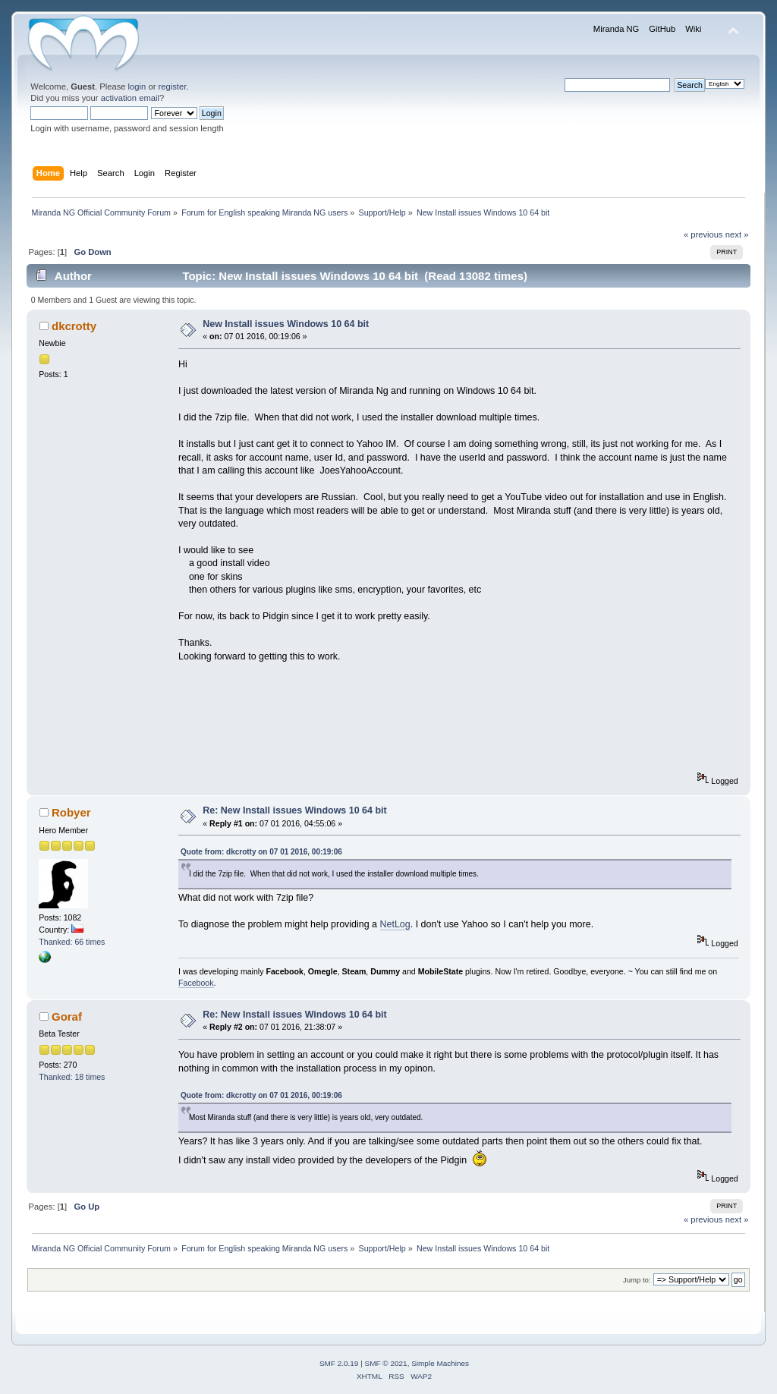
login (137, 86)
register (173, 86)
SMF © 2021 (386, 1363)
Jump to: (637, 1280)
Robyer (71, 812)
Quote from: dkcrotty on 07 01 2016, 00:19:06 (261, 852)
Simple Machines (440, 1363)
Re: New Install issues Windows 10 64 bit (294, 810)
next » (737, 234)
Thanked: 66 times (72, 941)
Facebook (196, 982)
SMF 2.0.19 (339, 1363)
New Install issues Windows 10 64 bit (286, 324)
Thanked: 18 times (72, 1076)
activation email (130, 97)
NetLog (395, 924)
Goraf (67, 1016)
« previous (703, 234)
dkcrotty (74, 325)
